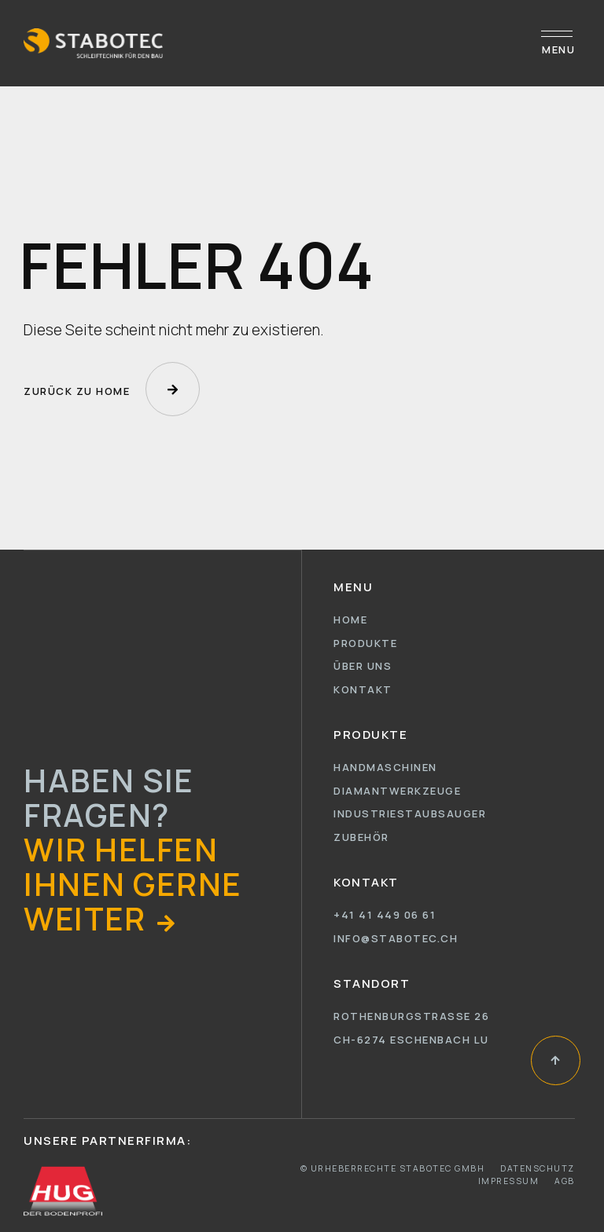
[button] (101, 918)
